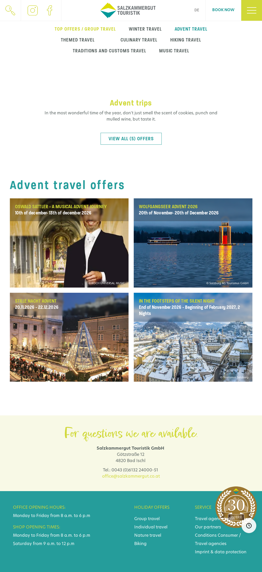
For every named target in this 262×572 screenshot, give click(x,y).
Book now (223, 10)
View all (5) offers (131, 139)
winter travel (145, 29)
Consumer (228, 536)
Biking (140, 544)
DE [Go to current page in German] (196, 10)
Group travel (147, 519)
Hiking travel (185, 40)
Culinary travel (139, 40)
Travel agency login (215, 519)
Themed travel (77, 40)
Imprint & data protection (220, 552)
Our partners (208, 527)
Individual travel (150, 527)
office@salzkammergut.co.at (131, 477)
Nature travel (147, 536)
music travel (174, 51)
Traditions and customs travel (109, 51)
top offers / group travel (85, 29)
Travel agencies (210, 544)
